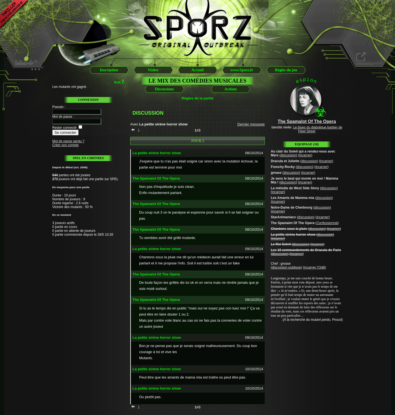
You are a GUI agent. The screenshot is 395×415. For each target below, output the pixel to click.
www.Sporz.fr (241, 70)
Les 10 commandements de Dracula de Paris (306, 250)
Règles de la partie (198, 98)
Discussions (164, 89)
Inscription (109, 70)
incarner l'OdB (314, 267)
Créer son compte (65, 145)
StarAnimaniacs (283, 217)
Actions (230, 89)
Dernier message (251, 124)
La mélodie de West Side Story (295, 188)
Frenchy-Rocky (283, 167)
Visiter (153, 70)
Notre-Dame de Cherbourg (291, 207)
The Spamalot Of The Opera (293, 223)
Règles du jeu (286, 70)
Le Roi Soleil (281, 244)
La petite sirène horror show (293, 235)
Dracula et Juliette (285, 161)
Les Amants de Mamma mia (292, 198)
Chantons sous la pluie (289, 229)
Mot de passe (62, 117)
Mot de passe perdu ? (68, 141)
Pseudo (58, 107)
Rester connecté (64, 128)
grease (276, 173)
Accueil (197, 70)
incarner (305, 155)
